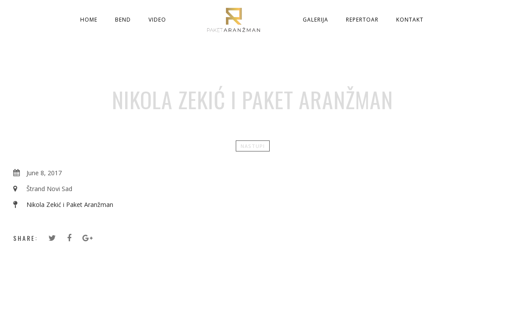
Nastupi (253, 146)
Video (157, 19)
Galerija (315, 19)
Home (88, 19)
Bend (123, 19)
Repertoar (362, 19)
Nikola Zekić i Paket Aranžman (69, 204)
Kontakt (409, 19)
